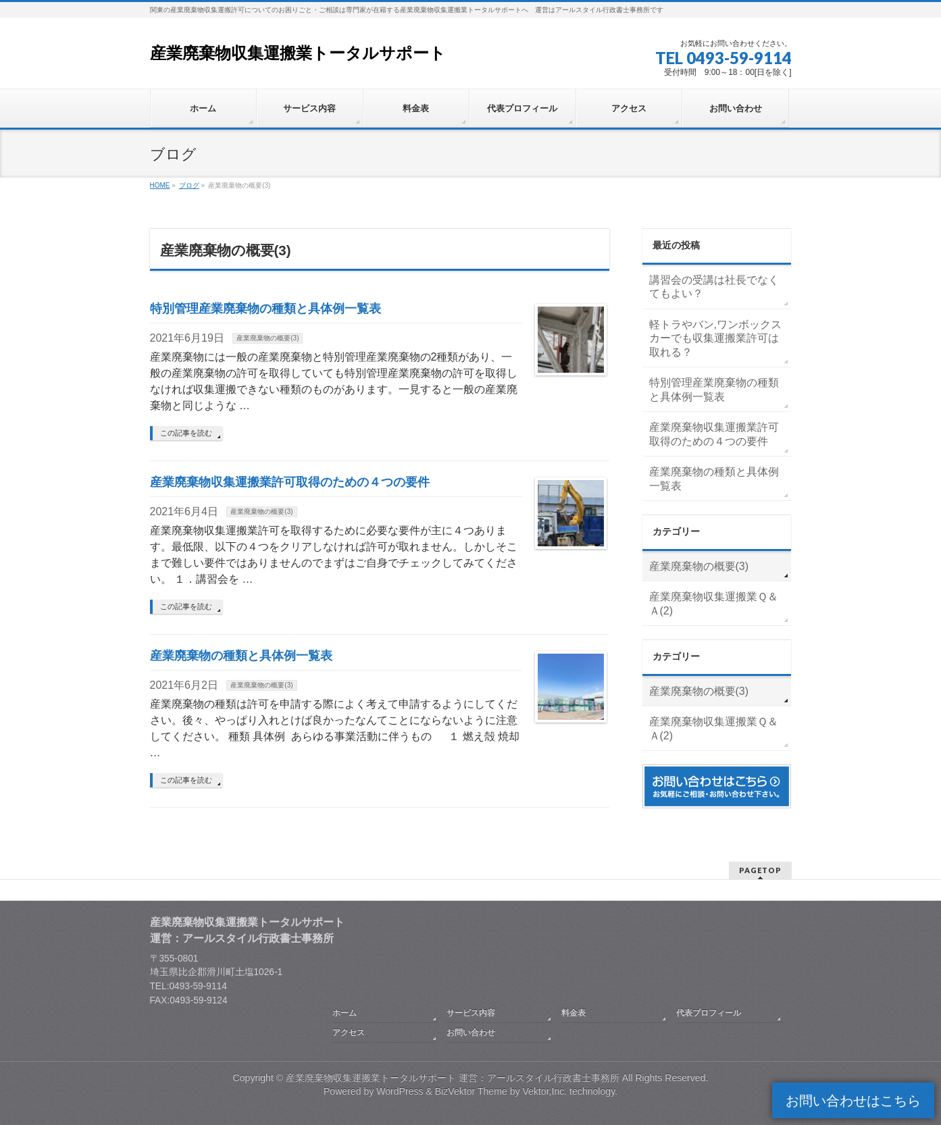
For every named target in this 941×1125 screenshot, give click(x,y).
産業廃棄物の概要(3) (267, 338)
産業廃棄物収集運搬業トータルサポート (298, 53)
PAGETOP (760, 870)
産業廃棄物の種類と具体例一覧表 (241, 655)
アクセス (348, 1032)
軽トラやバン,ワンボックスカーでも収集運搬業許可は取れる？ (715, 338)
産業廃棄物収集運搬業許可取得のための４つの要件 (290, 482)
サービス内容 (471, 1013)
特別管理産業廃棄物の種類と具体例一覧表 (265, 308)
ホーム (344, 1013)
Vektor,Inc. (544, 1091)
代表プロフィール (708, 1013)
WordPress (399, 1091)
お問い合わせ (471, 1032)
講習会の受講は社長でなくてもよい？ (714, 286)
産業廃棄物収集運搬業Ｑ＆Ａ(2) (713, 603)
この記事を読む (186, 433)
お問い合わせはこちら (853, 1100)
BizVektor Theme (471, 1091)
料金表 (573, 1013)
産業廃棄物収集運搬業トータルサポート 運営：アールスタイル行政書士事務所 (452, 1077)
